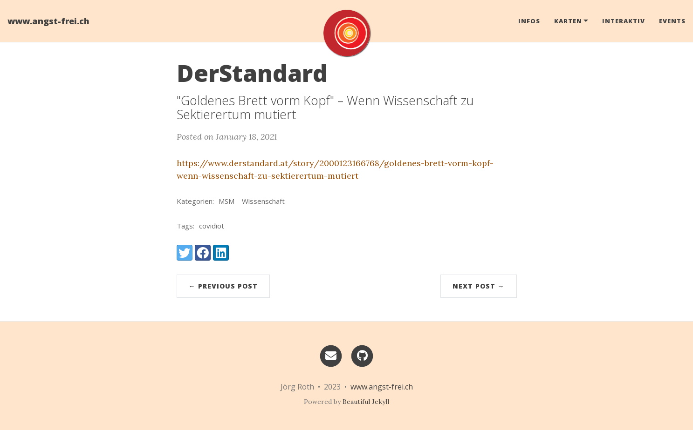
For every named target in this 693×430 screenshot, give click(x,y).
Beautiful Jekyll (366, 401)
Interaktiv (623, 21)
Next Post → (479, 286)
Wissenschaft (263, 201)
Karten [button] (568, 21)
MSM (226, 201)
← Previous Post (223, 286)
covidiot (211, 225)
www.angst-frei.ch (48, 21)
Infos (529, 21)
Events (672, 21)
